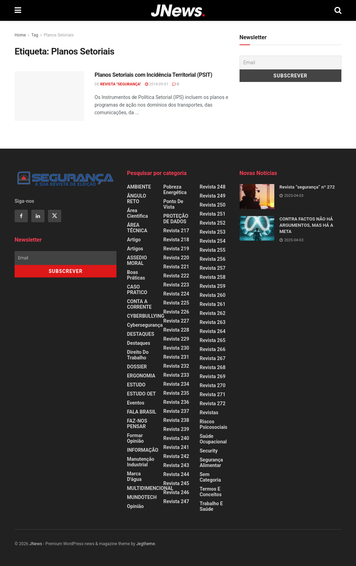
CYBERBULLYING (145, 316)
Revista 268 (212, 367)
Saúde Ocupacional (213, 438)
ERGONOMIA (141, 375)
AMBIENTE (139, 187)
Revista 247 (176, 501)
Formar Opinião (135, 438)
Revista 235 (176, 393)
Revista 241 (176, 447)
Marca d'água (134, 476)
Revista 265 (212, 340)
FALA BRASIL (141, 412)
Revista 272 (212, 403)
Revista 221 (176, 266)
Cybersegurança (144, 325)
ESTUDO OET (141, 394)
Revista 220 (176, 257)
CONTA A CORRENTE (139, 304)
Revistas (209, 412)
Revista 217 (176, 230)
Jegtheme (145, 543)
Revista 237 (176, 411)
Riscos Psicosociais (213, 424)
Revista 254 (212, 241)
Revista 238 (176, 420)
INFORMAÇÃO (142, 450)
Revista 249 (212, 196)
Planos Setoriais (59, 35)
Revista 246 (176, 492)
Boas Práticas (136, 275)
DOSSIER (137, 366)
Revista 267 (212, 358)
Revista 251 (212, 214)
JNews (35, 543)
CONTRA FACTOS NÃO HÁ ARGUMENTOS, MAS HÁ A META (306, 225)
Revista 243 (176, 465)
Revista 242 (176, 456)
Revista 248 (212, 187)
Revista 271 (212, 394)
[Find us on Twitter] (54, 216)
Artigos (135, 248)
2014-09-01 (156, 84)
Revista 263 (212, 322)
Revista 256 (212, 259)
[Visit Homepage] (178, 11)
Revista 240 (176, 438)
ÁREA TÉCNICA (137, 227)
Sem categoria (210, 477)
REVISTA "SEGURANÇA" (120, 84)
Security (209, 450)
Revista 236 (176, 402)
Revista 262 (212, 313)
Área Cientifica (137, 213)
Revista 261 (212, 304)
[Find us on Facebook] (21, 216)
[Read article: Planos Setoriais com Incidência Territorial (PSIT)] (49, 96)
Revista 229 (176, 339)
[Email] (290, 62)
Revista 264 (212, 331)
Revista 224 (176, 294)
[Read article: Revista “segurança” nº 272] (257, 196)
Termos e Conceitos (210, 491)
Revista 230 (176, 348)
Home (20, 35)
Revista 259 (212, 286)
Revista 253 (212, 232)
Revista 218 (176, 239)
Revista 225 (176, 303)
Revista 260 (212, 295)
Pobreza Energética (175, 189)
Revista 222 (176, 275)
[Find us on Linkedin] (37, 216)
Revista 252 (212, 223)
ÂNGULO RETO (136, 198)
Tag (34, 35)
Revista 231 (176, 357)
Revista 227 (176, 321)
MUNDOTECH (141, 497)
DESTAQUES (140, 334)
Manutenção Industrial (140, 461)
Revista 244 (176, 474)
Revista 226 (176, 312)
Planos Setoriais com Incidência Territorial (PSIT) (153, 75)
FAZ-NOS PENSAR (137, 423)
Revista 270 (212, 385)
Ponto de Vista (173, 204)
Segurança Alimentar (211, 462)
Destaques (138, 343)
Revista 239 (176, 429)
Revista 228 (176, 330)
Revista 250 (212, 205)
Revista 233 (176, 375)
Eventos (135, 403)
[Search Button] (337, 10)
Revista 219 (176, 248)
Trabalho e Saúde (211, 506)
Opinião (135, 506)
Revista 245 (176, 483)
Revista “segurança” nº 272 (307, 187)
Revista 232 (176, 366)
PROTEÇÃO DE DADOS (175, 218)
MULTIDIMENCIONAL (150, 488)
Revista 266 (212, 349)
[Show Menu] (18, 10)
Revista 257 (212, 268)
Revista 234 (176, 384)
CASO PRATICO (137, 289)
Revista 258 (212, 277)
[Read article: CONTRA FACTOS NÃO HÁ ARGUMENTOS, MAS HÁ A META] (257, 228)
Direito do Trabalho (137, 354)
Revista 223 (176, 285)
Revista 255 (212, 250)
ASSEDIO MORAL (137, 260)
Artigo (133, 239)
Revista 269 (212, 376)
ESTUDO (136, 385)
